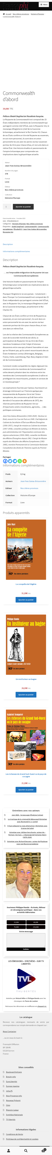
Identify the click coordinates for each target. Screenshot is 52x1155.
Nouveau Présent (13, 1100)
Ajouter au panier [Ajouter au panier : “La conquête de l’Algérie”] (26, 599)
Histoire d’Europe (37, 14)
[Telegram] (15, 461)
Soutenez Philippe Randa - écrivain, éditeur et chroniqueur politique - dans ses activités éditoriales (26, 909)
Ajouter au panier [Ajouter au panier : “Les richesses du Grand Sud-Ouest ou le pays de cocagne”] (26, 789)
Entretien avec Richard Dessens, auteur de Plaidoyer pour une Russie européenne (27, 842)
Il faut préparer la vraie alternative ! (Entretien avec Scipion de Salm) (27, 827)
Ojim (8, 1105)
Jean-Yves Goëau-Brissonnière (33, 481)
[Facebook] (5, 461)
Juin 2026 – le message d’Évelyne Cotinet (27, 815)
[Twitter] (10, 461)
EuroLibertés (11, 1081)
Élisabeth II (18, 229)
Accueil (8, 14)
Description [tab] (8, 244)
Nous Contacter (9, 1031)
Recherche (26, 1151)
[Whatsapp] (20, 461)
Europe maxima (12, 1086)
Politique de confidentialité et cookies (22, 1139)
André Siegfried (18, 226)
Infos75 (9, 1091)
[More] (24, 461)
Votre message (26, 931)
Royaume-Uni (8, 232)
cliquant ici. (42, 1006)
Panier (41, 1149)
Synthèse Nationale (14, 1114)
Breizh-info (11, 1076)
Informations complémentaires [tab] (16, 251)
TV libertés (10, 1119)
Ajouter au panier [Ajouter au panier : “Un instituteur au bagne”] (26, 694)
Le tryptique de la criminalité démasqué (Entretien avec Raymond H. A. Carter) (27, 820)
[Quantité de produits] (7, 207)
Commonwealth (31, 226)
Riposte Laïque (12, 1110)
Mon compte (8, 1151)
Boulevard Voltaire (14, 1072)
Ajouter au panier (23, 206)
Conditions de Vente (14, 1134)
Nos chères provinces (21, 14)
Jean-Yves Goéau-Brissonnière (34, 229)
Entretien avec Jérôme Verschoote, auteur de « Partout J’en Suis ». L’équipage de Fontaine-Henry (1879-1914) (27, 834)
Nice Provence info (14, 1096)
